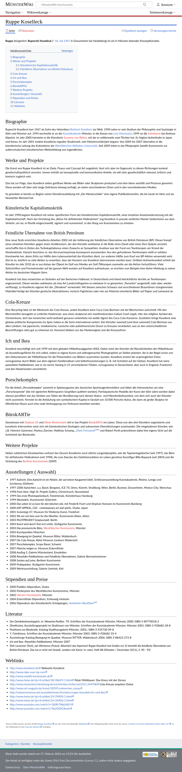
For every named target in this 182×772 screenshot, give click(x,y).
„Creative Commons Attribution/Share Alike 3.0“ (148, 724)
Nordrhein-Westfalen (83, 603)
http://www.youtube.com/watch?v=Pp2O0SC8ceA (40, 708)
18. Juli (59, 40)
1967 (67, 40)
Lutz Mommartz (122, 133)
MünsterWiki (19, 4)
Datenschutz (12, 767)
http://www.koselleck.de (24, 668)
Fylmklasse (154, 133)
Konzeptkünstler (42, 743)
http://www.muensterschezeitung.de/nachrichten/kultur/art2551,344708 (53, 684)
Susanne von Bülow (75, 137)
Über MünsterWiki (34, 767)
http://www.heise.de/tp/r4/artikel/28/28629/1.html (41, 680)
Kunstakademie (72, 133)
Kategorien (11, 743)
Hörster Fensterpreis (29, 595)
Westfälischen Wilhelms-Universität (76, 145)
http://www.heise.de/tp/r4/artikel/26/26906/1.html (41, 700)
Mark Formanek (87, 430)
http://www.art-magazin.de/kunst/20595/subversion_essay (45, 688)
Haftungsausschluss (59, 767)
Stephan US (31, 422)
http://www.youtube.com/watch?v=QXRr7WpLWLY (40, 704)
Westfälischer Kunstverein (59, 528)
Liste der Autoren (32, 727)
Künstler (25, 743)
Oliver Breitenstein (55, 422)
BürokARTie (96, 422)
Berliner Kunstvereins (35, 461)
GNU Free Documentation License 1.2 (75, 760)
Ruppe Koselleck (45, 724)
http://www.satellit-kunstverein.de (30, 676)
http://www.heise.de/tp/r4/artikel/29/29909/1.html (41, 696)
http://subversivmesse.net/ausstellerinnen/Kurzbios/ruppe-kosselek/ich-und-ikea (58, 692)
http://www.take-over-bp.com (27, 672)
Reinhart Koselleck (81, 129)
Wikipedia (83, 724)
